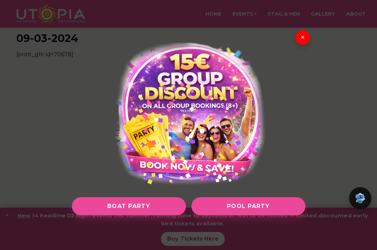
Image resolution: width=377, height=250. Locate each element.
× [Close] (302, 37)
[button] (360, 198)
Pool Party (248, 206)
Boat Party (128, 206)
